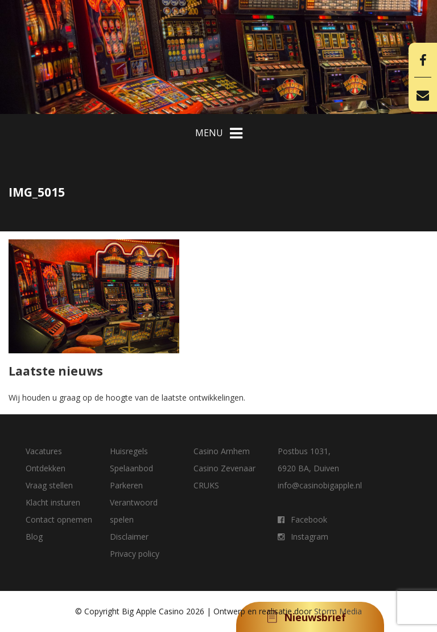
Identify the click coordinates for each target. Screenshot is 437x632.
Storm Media (338, 611)
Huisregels (129, 451)
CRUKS (206, 485)
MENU (218, 133)
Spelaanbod (131, 468)
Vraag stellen (49, 485)
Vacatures (44, 451)
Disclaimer (129, 536)
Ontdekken (45, 468)
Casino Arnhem (221, 451)
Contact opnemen (59, 519)
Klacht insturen (53, 502)
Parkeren (126, 485)
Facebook (302, 519)
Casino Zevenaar (224, 468)
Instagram (303, 536)
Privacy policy (134, 553)
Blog (34, 536)
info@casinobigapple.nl (320, 485)
